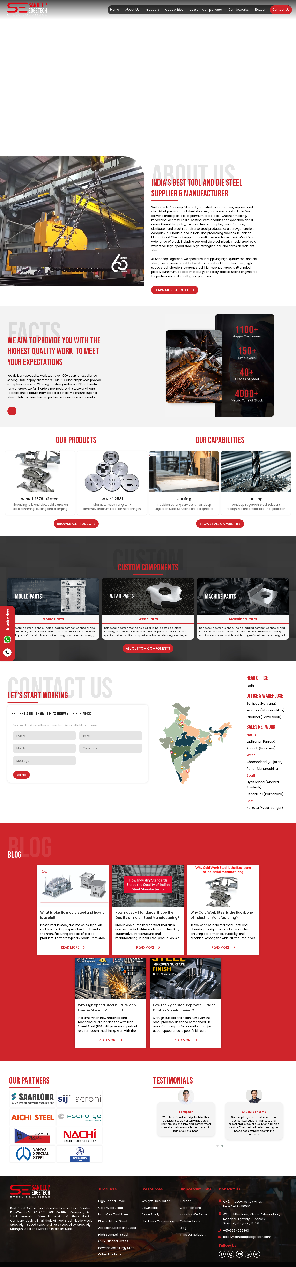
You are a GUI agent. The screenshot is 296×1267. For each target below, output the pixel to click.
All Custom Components (148, 648)
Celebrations (190, 1211)
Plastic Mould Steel (112, 1211)
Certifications (190, 1198)
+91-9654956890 (236, 1221)
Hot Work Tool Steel (113, 1205)
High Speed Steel (111, 1191)
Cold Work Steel (110, 1198)
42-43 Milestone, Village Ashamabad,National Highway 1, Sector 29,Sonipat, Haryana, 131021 (251, 1209)
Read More (42, 947)
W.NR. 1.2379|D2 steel (40, 498)
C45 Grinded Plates (113, 1231)
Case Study (151, 1205)
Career (185, 1191)
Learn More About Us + (175, 290)
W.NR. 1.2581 (112, 498)
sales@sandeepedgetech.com (247, 1227)
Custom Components (205, 10)
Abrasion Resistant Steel (117, 1218)
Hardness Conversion (158, 1211)
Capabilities (174, 10)
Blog (183, 1218)
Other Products (110, 1245)
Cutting (184, 498)
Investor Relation (193, 1225)
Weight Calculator (156, 1191)
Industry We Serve (193, 1205)
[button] (217, 1151)
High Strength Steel (113, 1225)
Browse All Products (76, 523)
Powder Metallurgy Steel (116, 1238)
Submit (21, 775)
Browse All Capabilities (220, 523)
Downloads (150, 1198)
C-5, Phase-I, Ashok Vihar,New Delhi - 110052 (242, 1194)
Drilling (256, 498)
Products (152, 10)
